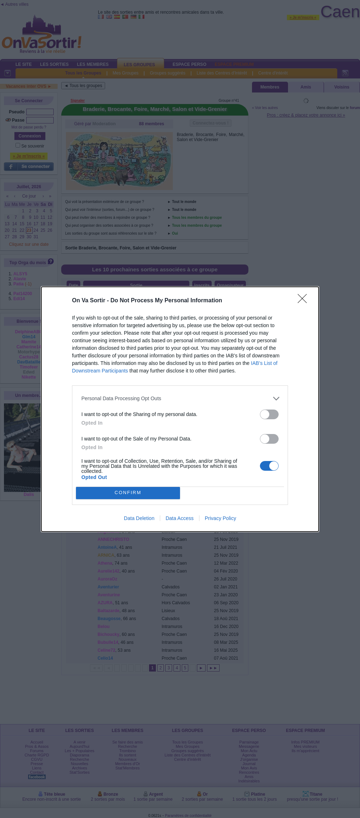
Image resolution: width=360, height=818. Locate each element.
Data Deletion (139, 518)
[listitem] (180, 398)
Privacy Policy (220, 518)
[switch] (269, 414)
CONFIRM (127, 493)
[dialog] (180, 409)
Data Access (180, 518)
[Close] (304, 301)
